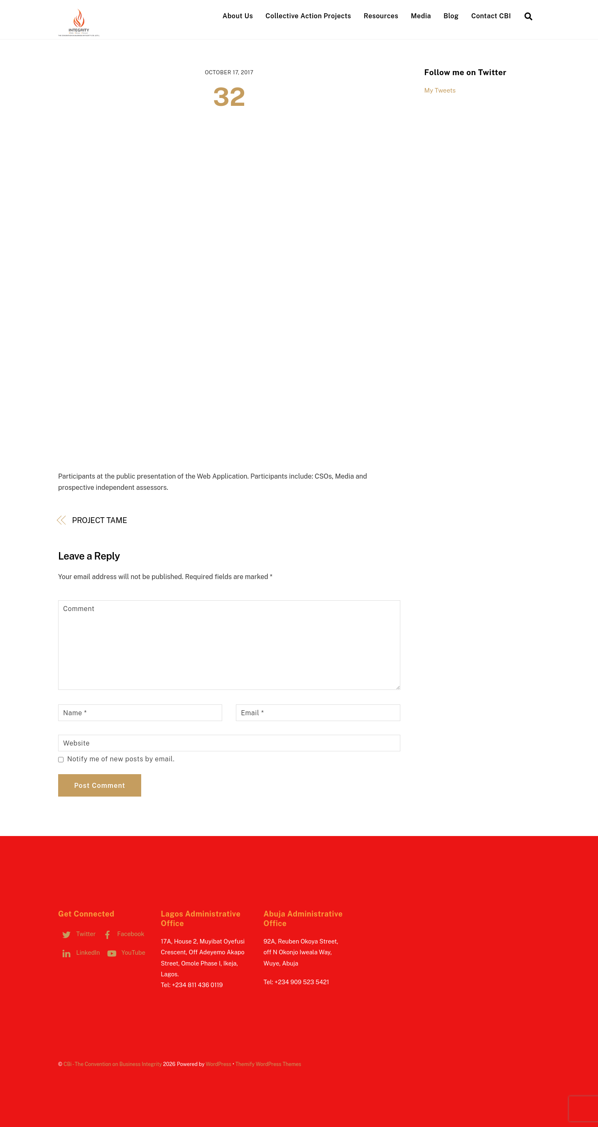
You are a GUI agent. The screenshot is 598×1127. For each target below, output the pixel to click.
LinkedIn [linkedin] (79, 952)
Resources (381, 16)
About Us (238, 16)
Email (252, 713)
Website (76, 743)
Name (75, 713)
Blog (451, 16)
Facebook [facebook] (122, 933)
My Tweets (440, 90)
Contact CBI (491, 16)
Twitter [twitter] (77, 933)
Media (421, 16)
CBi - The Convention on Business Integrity (113, 1064)
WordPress (218, 1064)
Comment (79, 609)
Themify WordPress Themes (268, 1064)
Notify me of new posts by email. (121, 759)
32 (229, 97)
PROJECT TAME (99, 520)
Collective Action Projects (308, 16)
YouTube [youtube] (124, 952)
